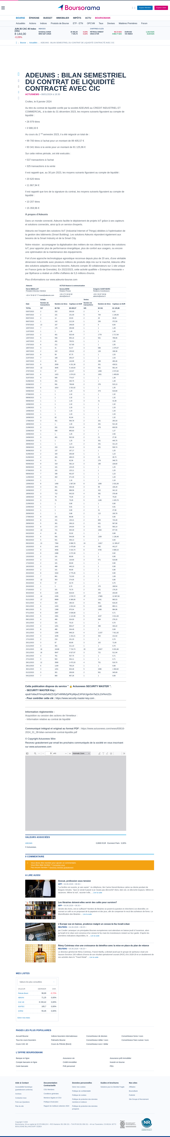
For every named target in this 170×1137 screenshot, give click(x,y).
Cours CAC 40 (22, 1044)
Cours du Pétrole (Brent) (61, 1044)
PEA (112, 1066)
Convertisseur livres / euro (132, 1036)
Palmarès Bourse (58, 1040)
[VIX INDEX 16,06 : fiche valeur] (140, 34)
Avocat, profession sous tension (74, 881)
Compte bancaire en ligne (26, 1062)
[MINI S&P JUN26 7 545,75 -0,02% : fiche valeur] (64, 34)
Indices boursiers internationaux (64, 1036)
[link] (18, 1094)
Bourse (20, 18)
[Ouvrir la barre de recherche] (132, 7)
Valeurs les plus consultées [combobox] (31, 982)
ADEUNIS (28, 843)
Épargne (34, 18)
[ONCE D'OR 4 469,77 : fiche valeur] (106, 34)
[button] (3, 8)
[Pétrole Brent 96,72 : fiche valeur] (106, 32)
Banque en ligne (22, 1058)
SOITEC (21, 1006)
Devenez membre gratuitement (61, 868)
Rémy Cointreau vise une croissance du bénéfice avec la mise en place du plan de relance (103, 945)
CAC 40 (21, 1002)
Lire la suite (97, 893)
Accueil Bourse (22, 1036)
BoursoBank (102, 18)
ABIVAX (21, 998)
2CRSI (20, 1011)
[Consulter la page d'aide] (134, 7)
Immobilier (62, 18)
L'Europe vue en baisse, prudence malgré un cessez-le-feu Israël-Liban (94, 924)
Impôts (77, 18)
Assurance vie (69, 1058)
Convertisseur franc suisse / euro (135, 1040)
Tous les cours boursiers (26, 1040)
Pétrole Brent (23, 993)
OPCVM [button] (91, 23)
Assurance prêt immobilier (120, 1058)
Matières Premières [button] (128, 23)
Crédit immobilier (70, 1062)
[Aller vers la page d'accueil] (85, 7)
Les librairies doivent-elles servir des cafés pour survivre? (87, 902)
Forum (144, 23)
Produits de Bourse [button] (60, 23)
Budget (47, 18)
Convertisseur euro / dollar (97, 1044)
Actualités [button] (20, 23)
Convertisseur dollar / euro (97, 1040)
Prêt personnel (69, 1066)
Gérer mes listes (23, 1018)
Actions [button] (32, 23)
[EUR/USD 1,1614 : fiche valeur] (140, 32)
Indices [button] (43, 23)
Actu (88, 18)
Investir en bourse (117, 1062)
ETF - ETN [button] (78, 23)
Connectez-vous (58, 865)
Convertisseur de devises (96, 1036)
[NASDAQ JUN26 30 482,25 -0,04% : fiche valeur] (64, 32)
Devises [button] (111, 23)
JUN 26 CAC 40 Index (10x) (25, 30)
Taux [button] (101, 23)
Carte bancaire (22, 1066)
